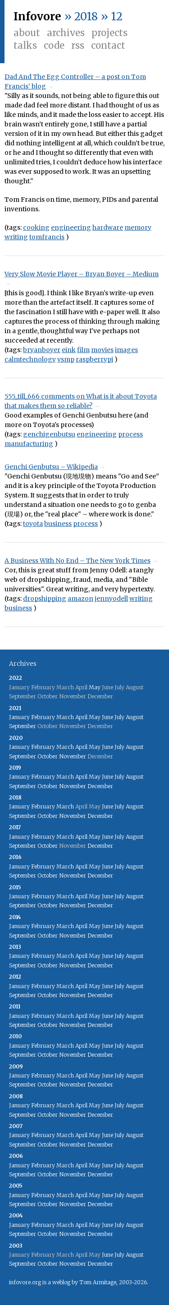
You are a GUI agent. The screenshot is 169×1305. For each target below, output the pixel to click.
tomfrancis (46, 237)
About (27, 32)
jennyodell (111, 598)
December (100, 786)
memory (137, 227)
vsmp (65, 359)
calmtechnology (30, 359)
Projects (109, 32)
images (126, 350)
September (22, 726)
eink (69, 350)
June (107, 717)
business (58, 524)
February (43, 717)
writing (16, 237)
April (81, 717)
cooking (36, 227)
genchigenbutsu (49, 434)
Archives (66, 32)
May (94, 687)
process (130, 434)
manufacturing (29, 444)
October (47, 756)
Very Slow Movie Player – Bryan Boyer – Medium (82, 274)
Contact (108, 45)
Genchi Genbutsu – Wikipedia (51, 467)
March (65, 717)
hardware (107, 227)
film (83, 350)
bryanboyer (41, 350)
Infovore (37, 16)
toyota (33, 524)
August (134, 717)
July (119, 717)
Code (54, 45)
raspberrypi (94, 359)
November (72, 756)
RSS (77, 45)
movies (102, 350)
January (19, 717)
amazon (80, 598)
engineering (71, 227)
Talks (25, 45)
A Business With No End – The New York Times (78, 561)
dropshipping (44, 598)
